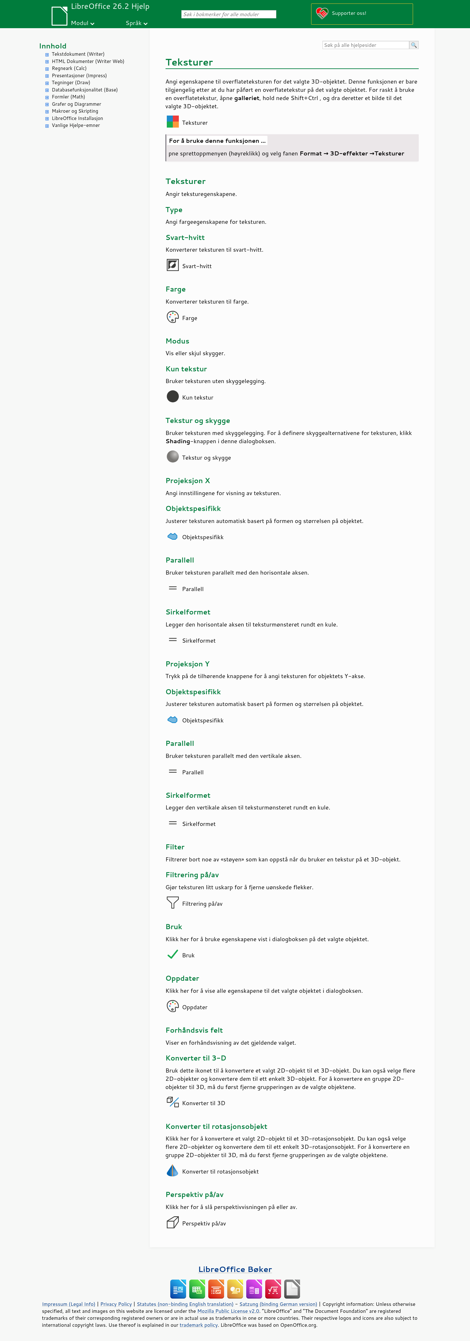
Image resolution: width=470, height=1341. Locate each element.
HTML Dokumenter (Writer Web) (88, 61)
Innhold (53, 46)
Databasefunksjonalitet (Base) (85, 89)
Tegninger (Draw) (71, 82)
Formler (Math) (68, 96)
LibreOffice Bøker (235, 1269)
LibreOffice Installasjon (77, 118)
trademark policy (199, 1324)
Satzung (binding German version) (278, 1303)
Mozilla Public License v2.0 (228, 1310)
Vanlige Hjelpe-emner (76, 125)
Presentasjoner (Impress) (79, 75)
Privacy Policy (116, 1303)
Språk (134, 22)
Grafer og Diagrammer (76, 104)
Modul (79, 22)
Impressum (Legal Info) (69, 1303)
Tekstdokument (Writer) (78, 54)
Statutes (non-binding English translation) (185, 1303)
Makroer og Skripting (75, 111)
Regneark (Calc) (69, 68)
